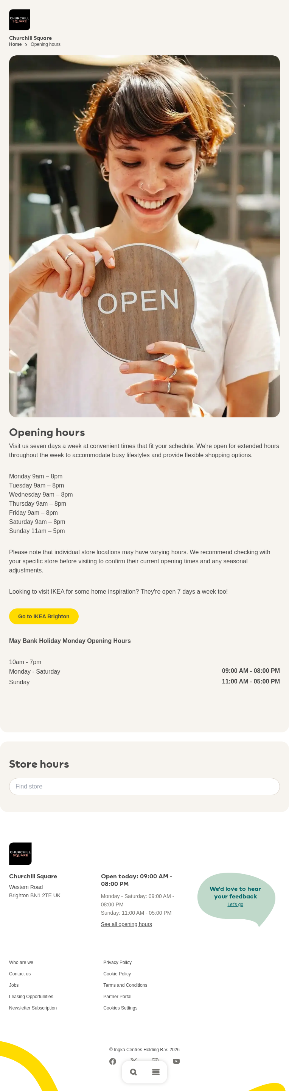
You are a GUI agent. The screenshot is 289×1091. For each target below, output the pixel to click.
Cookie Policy (117, 974)
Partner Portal (117, 996)
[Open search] (133, 1072)
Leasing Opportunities (31, 996)
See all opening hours (126, 924)
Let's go (235, 904)
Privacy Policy (117, 962)
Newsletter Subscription (33, 1008)
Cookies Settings (120, 1008)
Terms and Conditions (125, 985)
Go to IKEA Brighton (44, 616)
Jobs (14, 985)
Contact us (20, 974)
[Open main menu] (155, 1072)
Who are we (21, 962)
